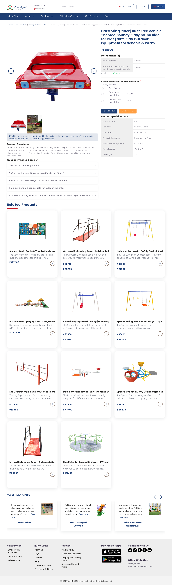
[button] (161, 497)
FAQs (37, 554)
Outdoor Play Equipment (14, 551)
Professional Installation (115, 100)
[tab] (52, 165)
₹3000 (129, 100)
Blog (37, 561)
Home (11, 25)
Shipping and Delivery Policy (71, 559)
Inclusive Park (21, 25)
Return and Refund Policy (70, 565)
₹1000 (129, 93)
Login (142, 6)
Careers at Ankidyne (44, 569)
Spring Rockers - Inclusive (39, 25)
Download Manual (43, 565)
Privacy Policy (68, 550)
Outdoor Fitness (15, 556)
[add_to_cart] (52, 263)
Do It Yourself (115, 88)
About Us (39, 550)
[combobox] (86, 6)
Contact (38, 557)
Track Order (125, 6)
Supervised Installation (114, 93)
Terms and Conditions (71, 554)
